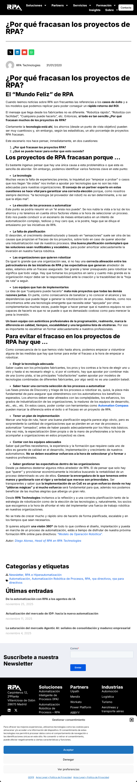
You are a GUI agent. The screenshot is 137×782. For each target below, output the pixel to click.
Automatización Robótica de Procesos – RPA (49, 708)
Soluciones (36, 5)
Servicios (82, 5)
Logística (108, 696)
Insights (94, 10)
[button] (131, 720)
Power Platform (80, 707)
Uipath (74, 691)
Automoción (110, 691)
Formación (106, 5)
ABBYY (75, 712)
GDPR (31, 777)
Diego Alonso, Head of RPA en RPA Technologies (48, 540)
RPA (87, 578)
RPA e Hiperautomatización (43, 575)
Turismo (107, 702)
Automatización (19, 578)
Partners (60, 5)
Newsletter (16, 575)
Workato (76, 702)
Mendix (75, 696)
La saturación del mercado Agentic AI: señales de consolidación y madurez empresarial (68, 628)
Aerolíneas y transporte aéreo (113, 709)
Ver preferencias (68, 769)
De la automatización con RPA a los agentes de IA (40, 599)
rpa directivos (101, 578)
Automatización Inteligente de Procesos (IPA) (49, 695)
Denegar (68, 759)
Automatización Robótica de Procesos (57, 578)
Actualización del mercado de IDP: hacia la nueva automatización (52, 613)
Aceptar (68, 749)
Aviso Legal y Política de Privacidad (54, 777)
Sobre (111, 10)
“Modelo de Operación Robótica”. (80, 534)
